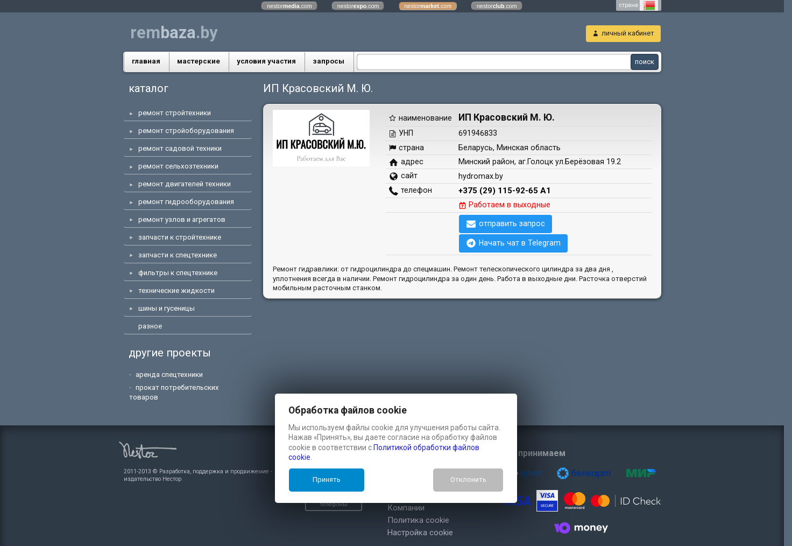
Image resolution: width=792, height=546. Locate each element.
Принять (327, 479)
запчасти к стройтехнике (179, 237)
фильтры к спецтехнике (177, 273)
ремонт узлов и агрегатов (181, 219)
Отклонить (468, 479)
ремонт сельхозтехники (178, 166)
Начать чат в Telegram (520, 243)
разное (150, 326)
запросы (328, 61)
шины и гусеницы (166, 308)
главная (146, 61)
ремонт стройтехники (174, 113)
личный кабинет (628, 33)
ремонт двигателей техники (184, 184)
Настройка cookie (352, 522)
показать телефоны (258, 497)
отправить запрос (512, 223)
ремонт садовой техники (180, 148)
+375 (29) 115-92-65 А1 (504, 190)
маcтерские (198, 61)
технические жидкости (176, 290)
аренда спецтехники (169, 374)
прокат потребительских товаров (174, 392)
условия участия (266, 61)
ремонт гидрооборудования (186, 202)
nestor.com (289, 6)
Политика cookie (350, 509)
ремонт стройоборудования (186, 131)
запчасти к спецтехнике (177, 255)
